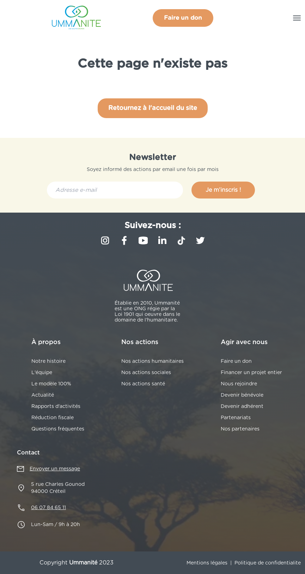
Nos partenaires (240, 429)
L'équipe (41, 372)
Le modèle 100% (51, 383)
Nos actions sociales (146, 372)
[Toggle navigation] (297, 18)
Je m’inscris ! (223, 190)
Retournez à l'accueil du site (152, 108)
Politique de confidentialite (267, 563)
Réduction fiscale (52, 417)
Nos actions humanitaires (152, 361)
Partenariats (236, 417)
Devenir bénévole (242, 395)
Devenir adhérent (242, 406)
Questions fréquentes (57, 429)
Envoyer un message (55, 468)
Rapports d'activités (55, 406)
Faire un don (183, 18)
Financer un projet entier (251, 372)
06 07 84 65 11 (48, 507)
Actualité (42, 395)
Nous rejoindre (239, 383)
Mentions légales (207, 563)
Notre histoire (48, 361)
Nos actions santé (143, 383)
